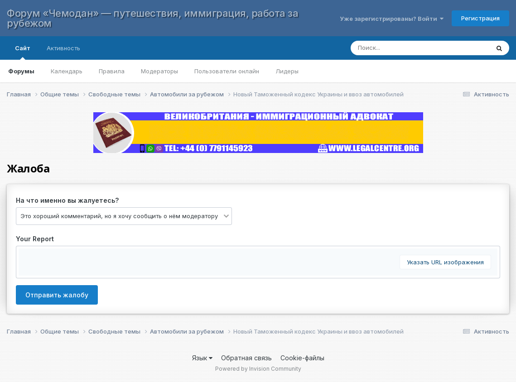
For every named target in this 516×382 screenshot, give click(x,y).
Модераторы (159, 71)
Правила (112, 71)
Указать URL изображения (445, 262)
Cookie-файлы (302, 358)
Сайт (22, 52)
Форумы (21, 71)
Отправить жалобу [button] (56, 295)
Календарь (66, 71)
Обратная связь (246, 358)
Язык (202, 358)
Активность (63, 48)
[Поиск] (411, 48)
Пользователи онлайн (226, 71)
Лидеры (287, 71)
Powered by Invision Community (258, 368)
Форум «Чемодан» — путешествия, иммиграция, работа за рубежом (152, 18)
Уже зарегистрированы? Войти (392, 18)
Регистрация (480, 18)
